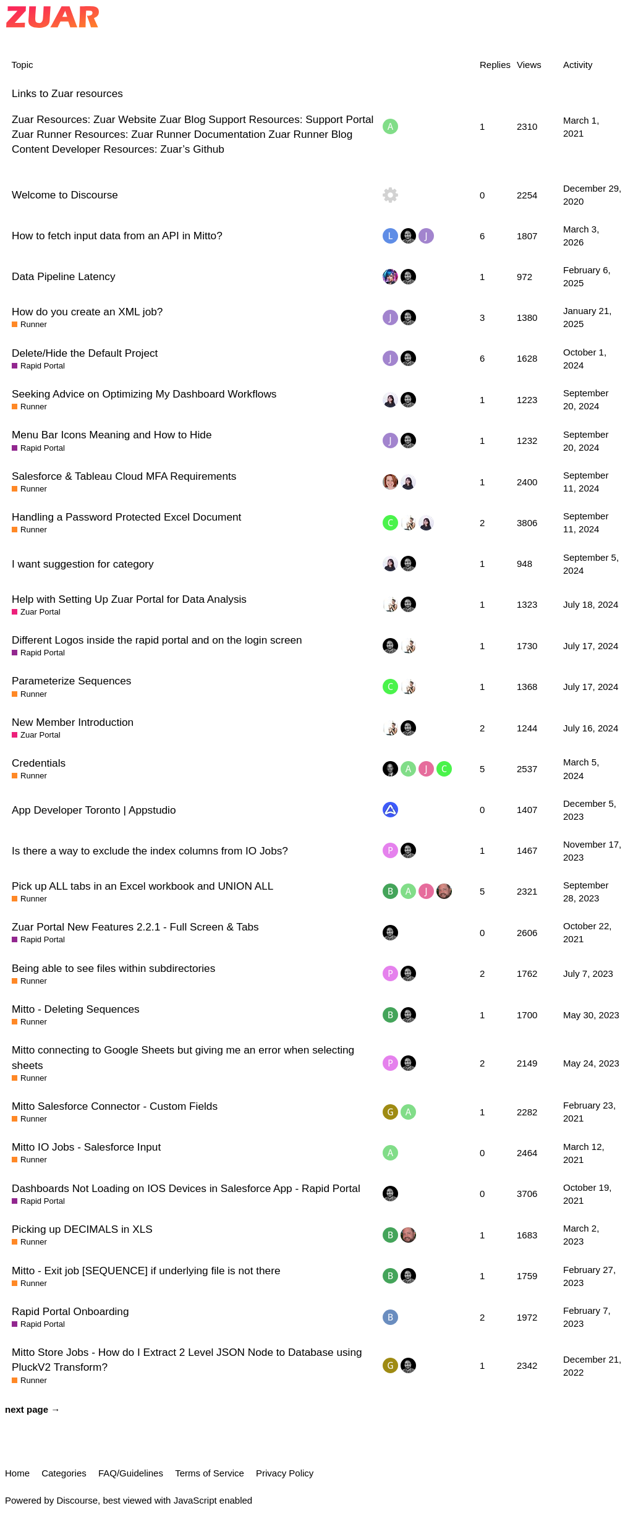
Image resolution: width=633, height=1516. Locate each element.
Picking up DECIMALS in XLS (82, 1229)
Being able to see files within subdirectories (113, 968)
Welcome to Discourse (65, 195)
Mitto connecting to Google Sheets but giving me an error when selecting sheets (183, 1057)
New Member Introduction (73, 722)
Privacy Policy (284, 1473)
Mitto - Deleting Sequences (76, 1009)
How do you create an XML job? (87, 311)
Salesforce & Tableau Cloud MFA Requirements (124, 476)
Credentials (39, 763)
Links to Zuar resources (67, 93)
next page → (32, 1409)
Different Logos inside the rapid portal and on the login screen (157, 640)
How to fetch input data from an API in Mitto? (117, 235)
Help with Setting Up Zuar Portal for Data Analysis (129, 599)
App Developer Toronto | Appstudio (94, 810)
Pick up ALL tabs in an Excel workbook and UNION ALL (142, 886)
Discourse (77, 1500)
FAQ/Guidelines (130, 1473)
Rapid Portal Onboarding (70, 1311)
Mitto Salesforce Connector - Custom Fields (115, 1106)
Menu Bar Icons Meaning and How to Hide (112, 434)
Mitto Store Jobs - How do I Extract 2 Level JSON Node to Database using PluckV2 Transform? (187, 1359)
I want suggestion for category (83, 564)
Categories (64, 1473)
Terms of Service (209, 1473)
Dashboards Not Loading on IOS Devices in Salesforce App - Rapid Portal (186, 1188)
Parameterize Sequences (71, 681)
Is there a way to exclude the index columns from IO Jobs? (150, 851)
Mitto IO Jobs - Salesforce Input (86, 1147)
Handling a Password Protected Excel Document (126, 517)
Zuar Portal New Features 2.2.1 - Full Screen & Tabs (135, 927)
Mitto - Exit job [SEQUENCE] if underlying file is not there (146, 1270)
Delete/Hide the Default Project (85, 353)
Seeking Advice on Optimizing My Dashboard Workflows (144, 394)
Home (17, 1473)
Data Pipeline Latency (64, 276)
